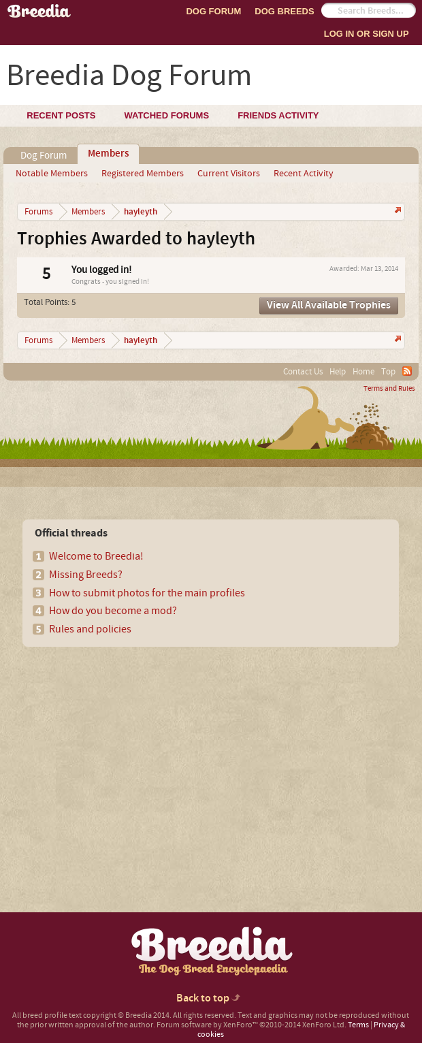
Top (388, 371)
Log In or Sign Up (366, 34)
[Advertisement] (126, 755)
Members (108, 154)
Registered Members (142, 173)
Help (337, 371)
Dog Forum (213, 11)
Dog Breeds (284, 11)
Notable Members (52, 173)
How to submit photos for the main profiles (147, 593)
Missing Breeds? (86, 574)
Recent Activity (304, 173)
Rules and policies (90, 629)
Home (363, 371)
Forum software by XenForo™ (251, 1025)
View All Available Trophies (329, 305)
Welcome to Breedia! (96, 556)
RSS (407, 371)
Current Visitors (228, 173)
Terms (358, 1025)
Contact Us (303, 371)
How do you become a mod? (113, 610)
